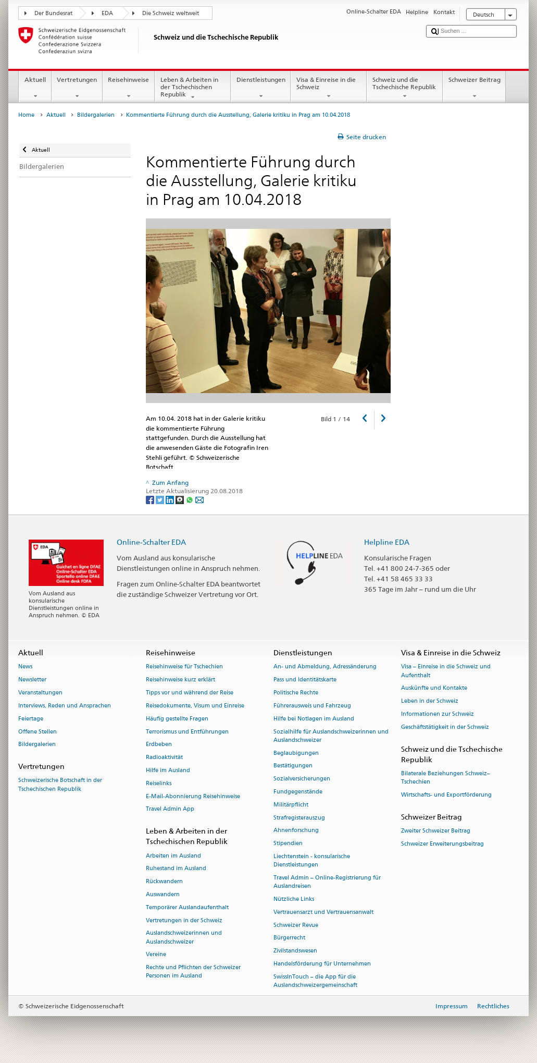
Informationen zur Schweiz (437, 714)
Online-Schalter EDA (151, 541)
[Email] (199, 500)
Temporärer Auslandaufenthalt (187, 907)
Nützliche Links (293, 899)
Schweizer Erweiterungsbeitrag (442, 843)
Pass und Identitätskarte (304, 680)
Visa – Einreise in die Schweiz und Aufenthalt (446, 671)
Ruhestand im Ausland (176, 868)
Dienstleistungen (260, 88)
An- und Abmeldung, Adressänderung (325, 667)
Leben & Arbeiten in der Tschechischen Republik (192, 88)
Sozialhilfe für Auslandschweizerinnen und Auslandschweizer (331, 735)
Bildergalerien (96, 115)
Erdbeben (159, 744)
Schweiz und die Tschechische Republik (404, 88)
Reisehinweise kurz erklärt (180, 680)
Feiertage (30, 718)
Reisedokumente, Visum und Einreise (195, 705)
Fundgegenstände (297, 791)
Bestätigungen (293, 766)
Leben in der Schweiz (429, 701)
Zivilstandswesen (295, 951)
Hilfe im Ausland (168, 770)
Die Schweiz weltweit (170, 13)
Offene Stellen (37, 731)
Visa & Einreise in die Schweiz (328, 88)
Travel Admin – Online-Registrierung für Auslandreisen (327, 881)
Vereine (156, 954)
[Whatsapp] (190, 500)
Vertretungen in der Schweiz (184, 920)
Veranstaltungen (40, 692)
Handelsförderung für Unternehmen (322, 963)
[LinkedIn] (171, 500)
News (25, 667)
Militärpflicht (290, 804)
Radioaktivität (164, 757)
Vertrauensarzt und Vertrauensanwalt (323, 912)
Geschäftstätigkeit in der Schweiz (445, 727)
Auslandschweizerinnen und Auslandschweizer (184, 937)
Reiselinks (158, 783)
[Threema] (180, 500)
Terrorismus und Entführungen (187, 731)
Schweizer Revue (295, 925)
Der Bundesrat (53, 13)
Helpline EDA (386, 541)
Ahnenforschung (296, 830)
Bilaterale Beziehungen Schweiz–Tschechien (445, 777)
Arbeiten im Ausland (173, 855)
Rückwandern (164, 881)
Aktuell (35, 88)
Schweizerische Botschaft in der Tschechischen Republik (60, 784)
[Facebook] (151, 500)
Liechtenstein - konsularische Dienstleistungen (311, 860)
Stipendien (288, 843)
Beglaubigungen (296, 753)
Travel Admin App (170, 809)
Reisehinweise (128, 88)
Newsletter (32, 680)
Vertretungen (77, 88)
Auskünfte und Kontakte (434, 688)
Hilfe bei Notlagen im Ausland (313, 718)
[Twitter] (161, 500)
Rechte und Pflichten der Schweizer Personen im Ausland (193, 972)
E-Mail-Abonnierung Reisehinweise (193, 796)
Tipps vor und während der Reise (189, 692)
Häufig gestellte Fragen (177, 718)
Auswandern (163, 894)
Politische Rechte (295, 692)
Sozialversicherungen (301, 779)
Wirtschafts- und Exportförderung (446, 794)
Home (26, 115)
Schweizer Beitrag (474, 88)
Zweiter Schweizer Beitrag (435, 830)
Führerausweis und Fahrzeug (312, 705)
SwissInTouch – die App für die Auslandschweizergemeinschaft (315, 980)
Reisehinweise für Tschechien (184, 667)
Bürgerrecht (289, 938)
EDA (107, 13)
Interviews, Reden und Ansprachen (64, 705)
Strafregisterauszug (299, 817)
